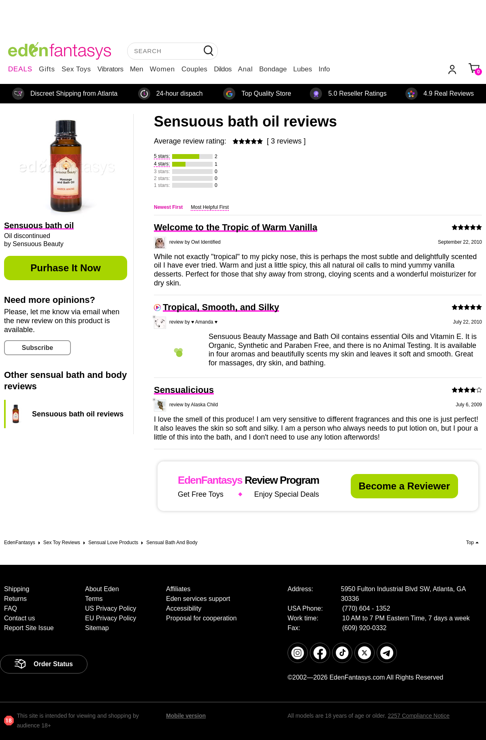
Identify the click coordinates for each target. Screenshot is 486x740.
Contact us (19, 618)
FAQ (10, 608)
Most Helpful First (209, 207)
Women (162, 69)
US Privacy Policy (110, 608)
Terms (94, 598)
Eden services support (198, 598)
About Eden (102, 589)
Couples (194, 69)
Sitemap (97, 627)
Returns (15, 598)
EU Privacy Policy (110, 618)
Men (136, 69)
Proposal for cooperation (201, 618)
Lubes (302, 69)
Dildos (222, 69)
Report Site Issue (29, 627)
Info (324, 69)
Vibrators (111, 69)
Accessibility (183, 608)
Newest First (168, 207)
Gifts (47, 69)
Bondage (273, 69)
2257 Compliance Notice (419, 715)
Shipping (16, 589)
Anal (245, 69)
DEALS (20, 69)
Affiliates (178, 589)
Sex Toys (76, 69)
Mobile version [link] (186, 715)
